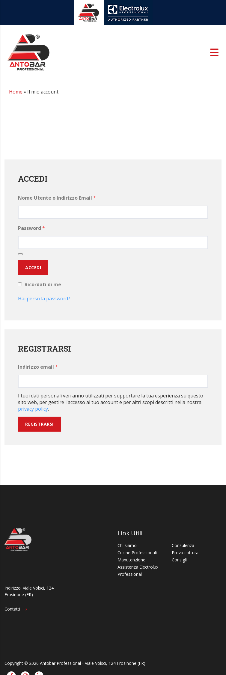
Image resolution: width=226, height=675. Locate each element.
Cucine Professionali (137, 552)
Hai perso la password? (44, 298)
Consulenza (183, 545)
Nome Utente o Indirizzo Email (57, 198)
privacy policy (33, 409)
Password (31, 228)
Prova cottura (185, 552)
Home (15, 91)
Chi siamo (127, 545)
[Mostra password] (20, 254)
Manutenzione (131, 560)
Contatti (15, 609)
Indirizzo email (38, 367)
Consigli (179, 560)
